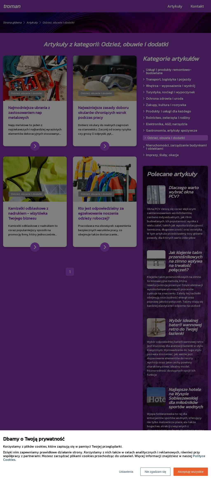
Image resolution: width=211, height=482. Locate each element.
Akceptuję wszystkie (191, 471)
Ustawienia (126, 471)
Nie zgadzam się (155, 471)
